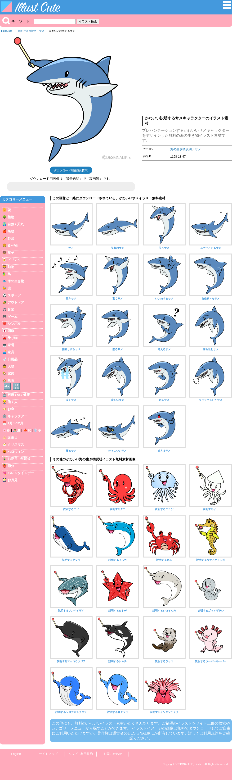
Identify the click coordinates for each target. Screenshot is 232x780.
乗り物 (13, 338)
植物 (11, 217)
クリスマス (16, 444)
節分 (11, 466)
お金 (11, 409)
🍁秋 (27, 430)
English (16, 754)
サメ (41, 30)
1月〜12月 (15, 423)
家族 (11, 373)
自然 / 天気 (16, 224)
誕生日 (13, 437)
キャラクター (17, 416)
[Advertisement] (187, 75)
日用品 (13, 359)
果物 (11, 231)
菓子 (11, 252)
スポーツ (14, 295)
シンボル (14, 324)
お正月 (13, 459)
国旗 (11, 331)
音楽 (11, 309)
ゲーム (13, 316)
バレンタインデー (21, 473)
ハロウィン (16, 451)
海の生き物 (16, 281)
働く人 (13, 402)
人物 (11, 366)
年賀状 (25, 459)
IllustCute (6, 30)
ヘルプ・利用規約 (80, 754)
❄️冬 (37, 430)
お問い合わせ (112, 754)
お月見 (13, 480)
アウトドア (16, 302)
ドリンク (14, 260)
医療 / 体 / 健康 (19, 395)
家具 (11, 352)
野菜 (11, 238)
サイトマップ (48, 754)
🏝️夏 (16, 430)
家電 (11, 345)
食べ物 (13, 245)
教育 (11, 380)
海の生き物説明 (27, 30)
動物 (11, 267)
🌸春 (6, 430)
